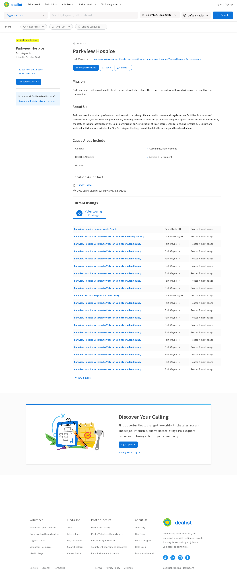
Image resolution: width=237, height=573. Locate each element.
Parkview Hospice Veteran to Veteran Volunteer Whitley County (109, 236)
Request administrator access (35, 101)
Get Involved (34, 4)
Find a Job (51, 4)
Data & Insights (143, 540)
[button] (51, 4)
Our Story (140, 527)
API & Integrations (111, 4)
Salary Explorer (75, 547)
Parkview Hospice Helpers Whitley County (96, 295)
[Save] (106, 68)
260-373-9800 (84, 185)
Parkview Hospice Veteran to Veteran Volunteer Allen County (107, 244)
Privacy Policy (112, 568)
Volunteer (68, 4)
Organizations (37, 540)
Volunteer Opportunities (43, 527)
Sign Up (229, 4)
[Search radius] (196, 15)
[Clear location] (175, 15)
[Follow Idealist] (165, 557)
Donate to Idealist (144, 553)
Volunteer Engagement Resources (109, 547)
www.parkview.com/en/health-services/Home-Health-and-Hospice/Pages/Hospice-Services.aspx (147, 59)
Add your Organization (103, 540)
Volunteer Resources (41, 547)
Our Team (140, 534)
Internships (73, 534)
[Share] (122, 68)
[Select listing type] (26, 15)
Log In (219, 4)
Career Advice (74, 553)
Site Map (128, 568)
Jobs (69, 527)
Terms (98, 568)
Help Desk (140, 547)
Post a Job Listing (100, 527)
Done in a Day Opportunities (44, 534)
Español (45, 568)
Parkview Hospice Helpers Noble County (95, 229)
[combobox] (94, 15)
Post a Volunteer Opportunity (107, 534)
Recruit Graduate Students (105, 553)
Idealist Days (36, 553)
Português (59, 568)
